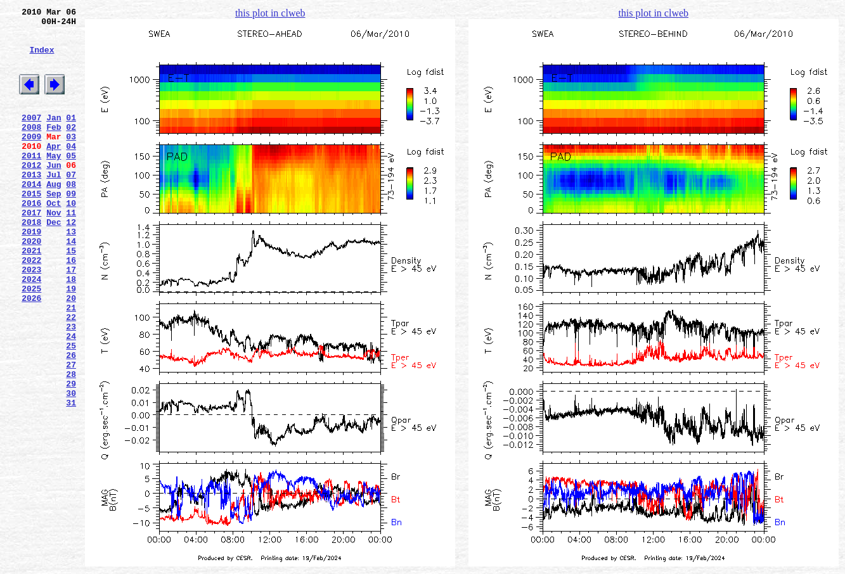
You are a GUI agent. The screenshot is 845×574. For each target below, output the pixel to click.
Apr (53, 170)
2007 (31, 136)
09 (71, 227)
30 (71, 467)
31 (71, 478)
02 (71, 147)
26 (71, 421)
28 (71, 444)
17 (71, 318)
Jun (53, 193)
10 (71, 239)
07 (71, 204)
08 (71, 216)
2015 (31, 227)
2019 (31, 273)
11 (71, 250)
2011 (31, 182)
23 (71, 387)
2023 (31, 318)
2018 (31, 261)
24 (71, 398)
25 (71, 410)
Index (41, 59)
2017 (31, 250)
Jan (53, 136)
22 (71, 375)
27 (71, 432)
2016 (31, 239)
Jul (53, 204)
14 (71, 284)
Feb (53, 147)
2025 (31, 341)
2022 (31, 307)
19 (71, 341)
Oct (53, 239)
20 (71, 353)
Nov (53, 250)
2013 (31, 204)
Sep (53, 227)
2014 (31, 216)
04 (71, 170)
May (53, 182)
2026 (31, 353)
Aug (53, 216)
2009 (31, 159)
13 (71, 273)
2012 (31, 193)
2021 (31, 296)
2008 (31, 147)
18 (71, 330)
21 (71, 364)
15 (71, 296)
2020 (31, 284)
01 (71, 136)
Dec (53, 261)
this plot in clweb (270, 13)
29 (71, 455)
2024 (31, 330)
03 (71, 159)
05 (71, 182)
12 (71, 261)
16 (71, 307)
